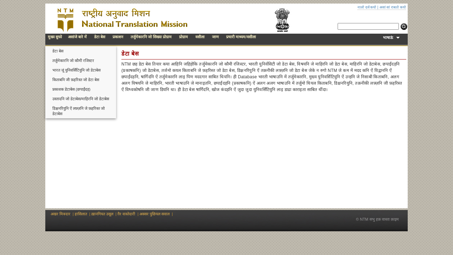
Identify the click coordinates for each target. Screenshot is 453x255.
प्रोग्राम (183, 37)
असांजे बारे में (77, 37)
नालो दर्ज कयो (367, 7)
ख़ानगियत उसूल (102, 214)
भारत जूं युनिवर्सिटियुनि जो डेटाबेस (76, 70)
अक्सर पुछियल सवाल (154, 214)
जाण (215, 37)
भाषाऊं (391, 37)
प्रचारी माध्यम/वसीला (241, 37)
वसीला (200, 37)
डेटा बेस (99, 37)
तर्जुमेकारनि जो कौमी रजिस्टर (73, 60)
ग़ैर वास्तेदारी (126, 214)
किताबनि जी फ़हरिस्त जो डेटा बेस (75, 80)
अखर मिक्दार (60, 214)
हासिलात (81, 214)
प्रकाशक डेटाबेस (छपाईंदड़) (71, 89)
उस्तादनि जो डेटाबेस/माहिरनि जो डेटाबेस (80, 99)
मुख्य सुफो (55, 37)
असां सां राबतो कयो (392, 7)
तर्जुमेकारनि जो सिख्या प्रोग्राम (151, 37)
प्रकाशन (118, 37)
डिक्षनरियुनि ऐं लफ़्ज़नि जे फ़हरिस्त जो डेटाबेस (78, 111)
